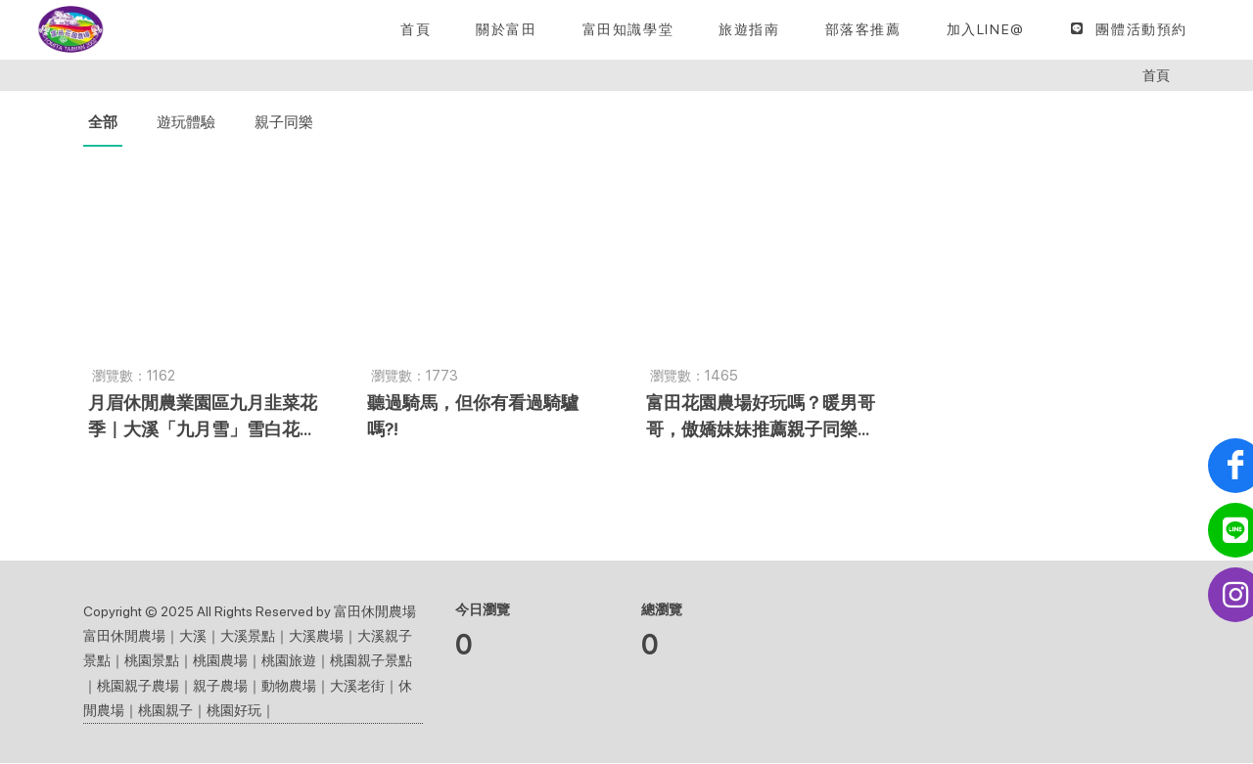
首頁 (1156, 75)
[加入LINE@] (985, 29)
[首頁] (415, 29)
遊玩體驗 (186, 123)
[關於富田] (506, 29)
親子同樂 (284, 123)
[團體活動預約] (1128, 29)
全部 (102, 123)
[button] (628, 29)
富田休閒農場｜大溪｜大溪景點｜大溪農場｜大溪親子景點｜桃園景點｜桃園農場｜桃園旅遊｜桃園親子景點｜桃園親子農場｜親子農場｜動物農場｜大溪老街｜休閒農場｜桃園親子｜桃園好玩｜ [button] (247, 674)
